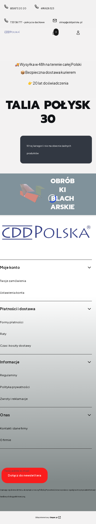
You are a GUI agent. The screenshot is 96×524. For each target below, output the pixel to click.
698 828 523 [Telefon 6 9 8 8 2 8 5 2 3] (47, 8)
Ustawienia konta (12, 292)
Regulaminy (8, 375)
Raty (3, 333)
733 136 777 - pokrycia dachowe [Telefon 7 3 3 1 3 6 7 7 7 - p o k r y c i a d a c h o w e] (27, 22)
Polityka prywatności (15, 387)
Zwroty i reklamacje (14, 398)
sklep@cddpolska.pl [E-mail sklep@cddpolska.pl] (70, 22)
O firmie (5, 440)
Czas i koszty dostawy (15, 345)
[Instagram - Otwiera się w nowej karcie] (18, 248)
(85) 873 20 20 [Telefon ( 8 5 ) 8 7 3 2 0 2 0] (18, 8)
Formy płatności (11, 322)
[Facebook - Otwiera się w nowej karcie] (5, 248)
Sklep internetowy (46, 517)
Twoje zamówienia (13, 280)
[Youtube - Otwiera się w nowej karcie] (31, 248)
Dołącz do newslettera (24, 475)
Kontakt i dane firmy (14, 428)
